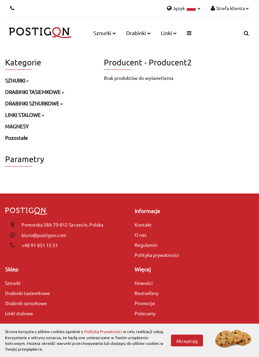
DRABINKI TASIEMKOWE (34, 92)
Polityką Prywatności (103, 331)
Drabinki (138, 32)
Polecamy (145, 313)
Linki (169, 32)
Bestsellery (147, 293)
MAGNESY (17, 126)
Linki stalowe (19, 313)
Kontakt (143, 224)
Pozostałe (16, 138)
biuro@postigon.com (44, 235)
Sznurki (104, 32)
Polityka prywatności (157, 255)
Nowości (144, 283)
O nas (140, 235)
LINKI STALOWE (25, 115)
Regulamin (146, 245)
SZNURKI (17, 80)
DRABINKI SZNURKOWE (34, 103)
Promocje (145, 303)
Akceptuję (187, 340)
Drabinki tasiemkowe (27, 293)
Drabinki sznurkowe (26, 303)
